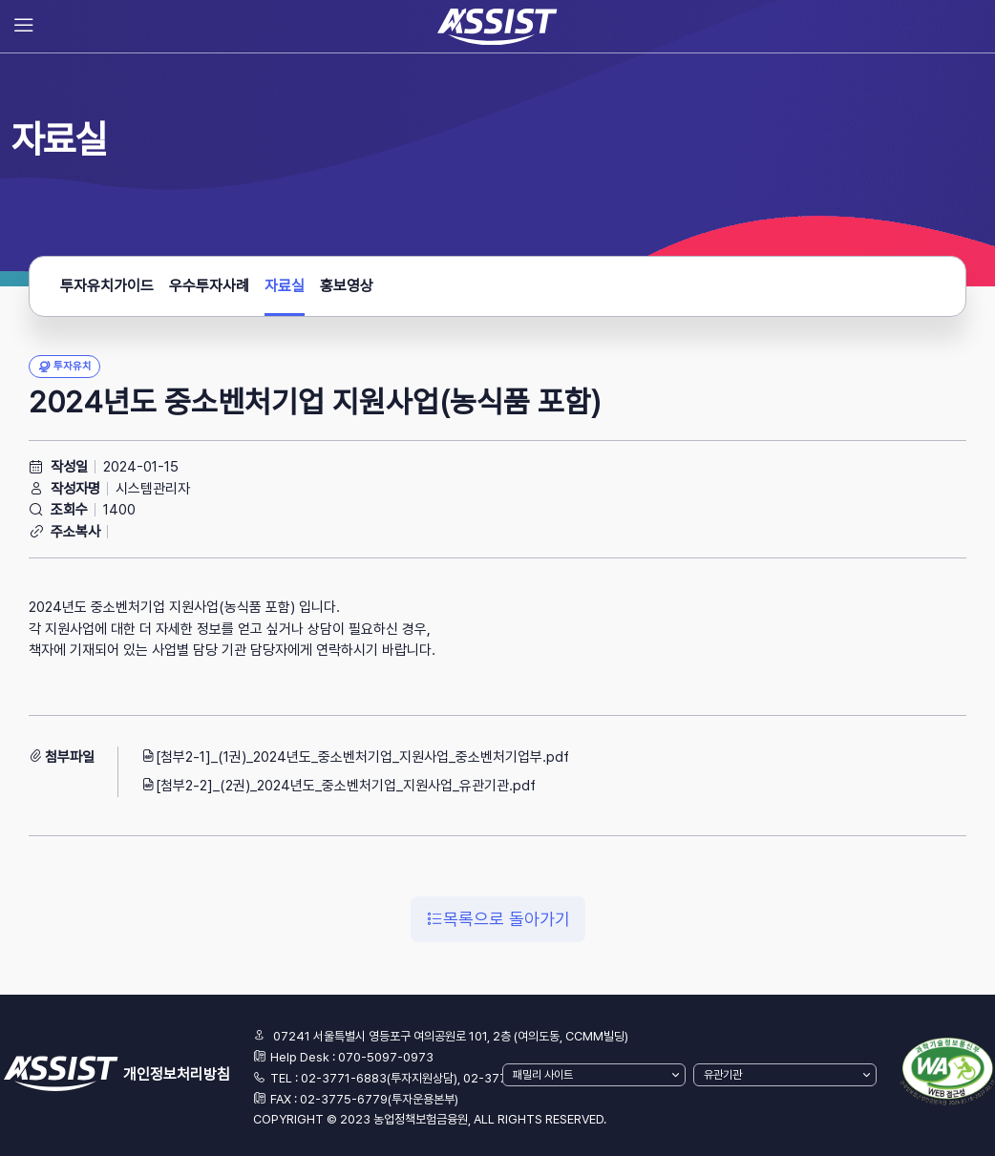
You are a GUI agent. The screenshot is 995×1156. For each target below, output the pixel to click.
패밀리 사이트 (543, 1075)
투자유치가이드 (107, 286)
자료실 (285, 291)
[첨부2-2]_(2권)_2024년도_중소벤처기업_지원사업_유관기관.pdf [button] (338, 785)
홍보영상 (346, 286)
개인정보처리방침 (176, 1074)
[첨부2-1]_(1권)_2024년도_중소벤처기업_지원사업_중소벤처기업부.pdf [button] (355, 757)
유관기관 (723, 1075)
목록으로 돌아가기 (498, 919)
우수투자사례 (209, 286)
